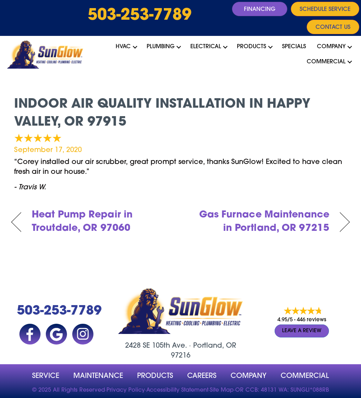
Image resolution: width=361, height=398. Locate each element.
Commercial (326, 62)
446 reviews (311, 320)
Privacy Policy (125, 390)
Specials (294, 47)
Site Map (222, 390)
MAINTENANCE (98, 376)
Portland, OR (214, 345)
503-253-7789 (139, 16)
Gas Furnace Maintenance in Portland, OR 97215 (259, 221)
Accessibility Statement (177, 390)
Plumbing (161, 47)
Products (251, 47)
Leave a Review (302, 331)
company (249, 376)
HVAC (123, 47)
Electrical (205, 47)
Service (45, 376)
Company (331, 47)
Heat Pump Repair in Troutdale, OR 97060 (82, 221)
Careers (201, 376)
